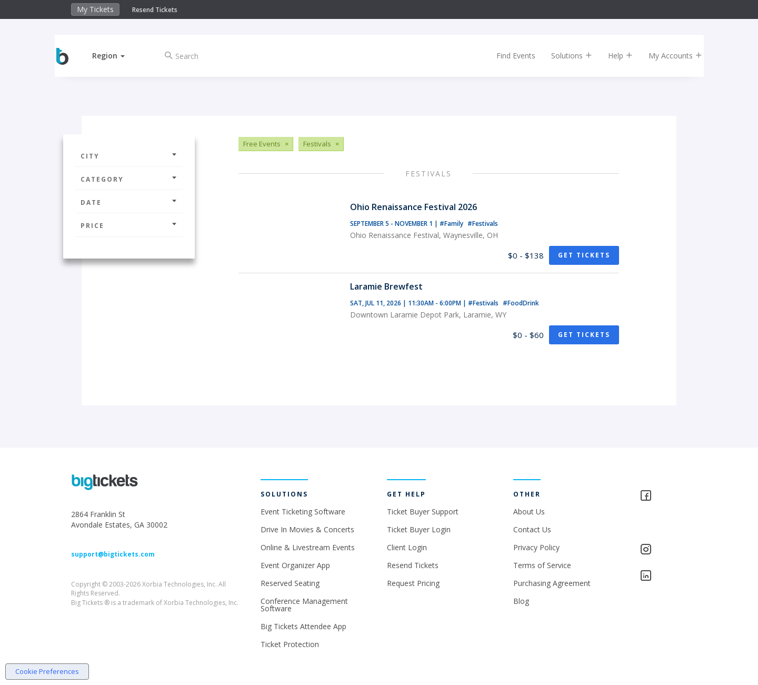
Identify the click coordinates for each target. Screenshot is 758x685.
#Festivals (482, 223)
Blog (521, 601)
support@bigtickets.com (113, 554)
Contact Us (532, 529)
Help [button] (612, 56)
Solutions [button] (563, 56)
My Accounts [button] (667, 56)
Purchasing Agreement (552, 583)
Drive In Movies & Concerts (307, 529)
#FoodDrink (521, 303)
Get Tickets (584, 255)
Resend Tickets (154, 9)
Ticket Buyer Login (419, 529)
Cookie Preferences (47, 671)
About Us (529, 512)
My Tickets (95, 9)
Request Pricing (413, 583)
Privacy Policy (536, 547)
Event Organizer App (295, 565)
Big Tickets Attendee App (303, 626)
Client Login (407, 547)
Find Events (507, 56)
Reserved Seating (290, 583)
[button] (117, 56)
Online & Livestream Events (308, 547)
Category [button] (129, 179)
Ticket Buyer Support (422, 512)
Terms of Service (542, 565)
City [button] (129, 156)
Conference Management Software (304, 604)
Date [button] (129, 202)
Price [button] (129, 225)
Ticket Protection (290, 644)
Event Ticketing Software (303, 512)
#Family (452, 223)
